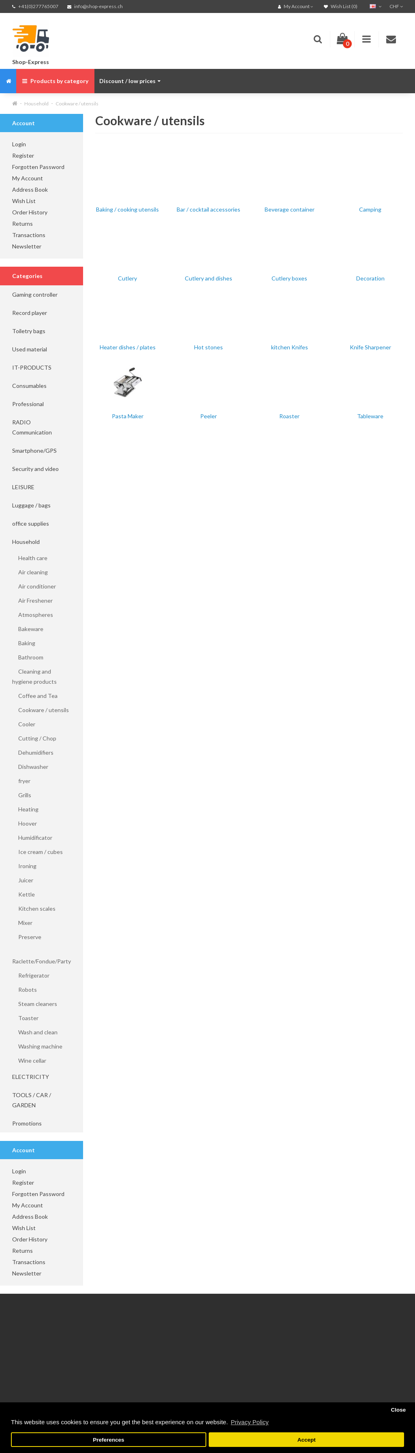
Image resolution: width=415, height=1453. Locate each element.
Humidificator (32, 837)
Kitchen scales (34, 908)
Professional (28, 403)
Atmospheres (32, 614)
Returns (22, 223)
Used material (29, 349)
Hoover (24, 823)
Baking (23, 643)
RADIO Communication (32, 427)
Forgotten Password (38, 166)
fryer (21, 780)
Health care (29, 557)
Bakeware (27, 628)
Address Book (30, 189)
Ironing (24, 865)
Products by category (55, 80)
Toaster (25, 1017)
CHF (396, 6)
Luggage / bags (31, 505)
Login (19, 144)
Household (36, 104)
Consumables (29, 385)
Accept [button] (306, 1440)
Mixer (22, 922)
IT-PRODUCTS (31, 367)
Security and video (35, 468)
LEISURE (23, 487)
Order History (29, 212)
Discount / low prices (129, 80)
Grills (21, 795)
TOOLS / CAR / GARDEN (31, 1099)
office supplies (30, 523)
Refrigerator (30, 975)
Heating (25, 809)
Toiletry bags (28, 330)
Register (23, 155)
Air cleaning (30, 572)
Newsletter (26, 246)
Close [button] (398, 1410)
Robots (24, 989)
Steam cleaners (34, 1003)
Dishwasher (30, 766)
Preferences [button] (108, 1440)
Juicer (22, 880)
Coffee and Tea (35, 695)
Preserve (26, 936)
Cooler (23, 724)
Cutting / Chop (34, 738)
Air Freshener (32, 600)
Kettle (23, 894)
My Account (27, 178)
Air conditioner (34, 586)
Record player (29, 312)
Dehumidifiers (32, 752)
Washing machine (37, 1046)
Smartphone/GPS (34, 450)
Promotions (27, 1123)
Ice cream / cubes (37, 851)
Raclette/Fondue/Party (41, 956)
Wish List (24, 200)
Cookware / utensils (77, 104)
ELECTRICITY (30, 1076)
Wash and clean (35, 1032)
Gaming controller (35, 294)
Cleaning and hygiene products (34, 676)
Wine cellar (29, 1060)
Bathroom (27, 657)
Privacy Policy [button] (249, 1422)
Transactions (28, 234)
